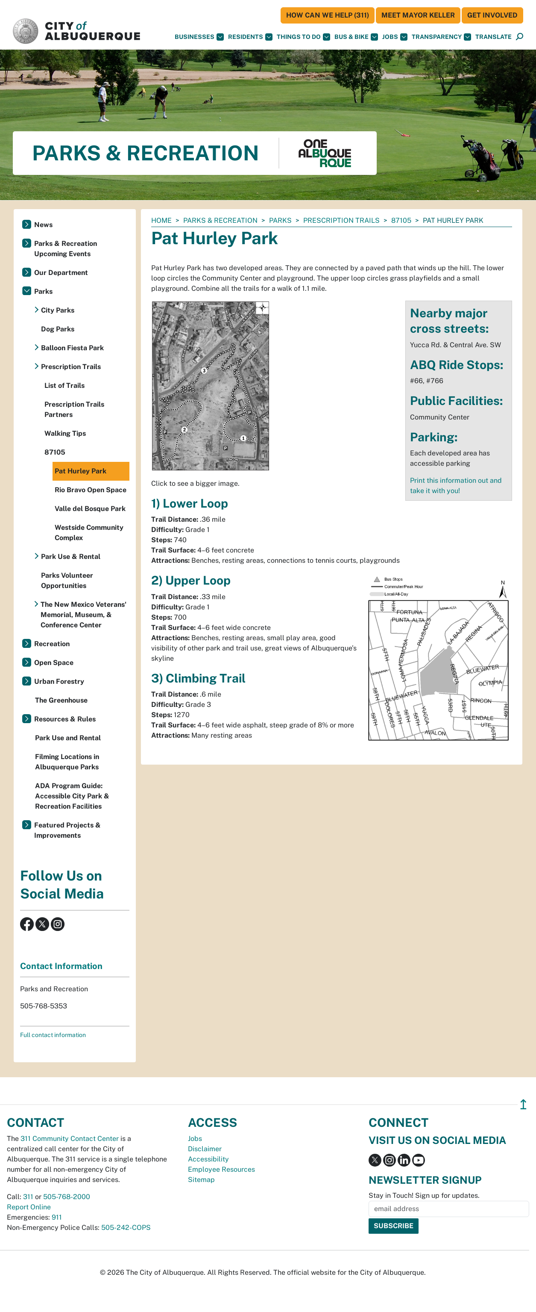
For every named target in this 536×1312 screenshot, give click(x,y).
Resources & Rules (65, 719)
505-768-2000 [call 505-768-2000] (66, 1197)
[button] (493, 37)
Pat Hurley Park (80, 471)
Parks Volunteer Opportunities (67, 580)
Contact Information (61, 966)
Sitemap (201, 1180)
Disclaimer (205, 1149)
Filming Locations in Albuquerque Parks (67, 762)
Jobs (394, 37)
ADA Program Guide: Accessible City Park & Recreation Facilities (72, 796)
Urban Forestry (59, 681)
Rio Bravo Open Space (90, 490)
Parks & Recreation (220, 220)
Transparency (441, 37)
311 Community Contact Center (70, 1139)
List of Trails (64, 385)
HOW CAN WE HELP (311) (327, 15)
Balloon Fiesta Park (72, 348)
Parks (280, 220)
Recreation (52, 644)
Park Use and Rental (68, 738)
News (43, 225)
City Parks (57, 310)
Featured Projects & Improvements (67, 830)
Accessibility (208, 1159)
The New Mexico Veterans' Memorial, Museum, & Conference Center (83, 614)
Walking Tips (65, 433)
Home (161, 220)
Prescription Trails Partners (74, 409)
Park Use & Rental (70, 557)
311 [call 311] (28, 1197)
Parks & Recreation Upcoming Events (65, 248)
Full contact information (53, 1034)
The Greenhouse (61, 700)
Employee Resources (221, 1169)
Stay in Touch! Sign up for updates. (424, 1195)
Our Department (61, 273)
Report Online (29, 1207)
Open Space (53, 663)
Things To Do (303, 37)
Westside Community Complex (89, 532)
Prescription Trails (341, 220)
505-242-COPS (126, 1227)
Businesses (199, 37)
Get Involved (492, 15)
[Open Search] (519, 37)
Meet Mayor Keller (418, 15)
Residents (250, 37)
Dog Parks (57, 329)
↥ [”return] (523, 1104)
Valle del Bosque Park (90, 509)
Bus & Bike (356, 37)
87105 (401, 220)
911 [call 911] (57, 1217)
